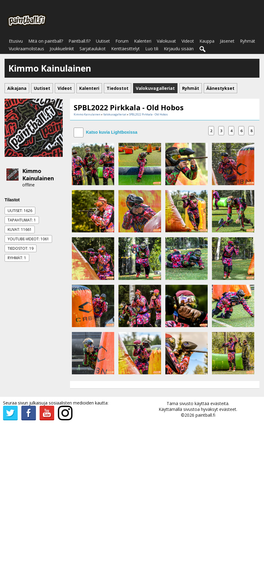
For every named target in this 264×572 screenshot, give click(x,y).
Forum (121, 41)
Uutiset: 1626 (20, 210)
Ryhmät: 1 (17, 257)
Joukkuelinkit (62, 48)
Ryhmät (247, 41)
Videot (187, 41)
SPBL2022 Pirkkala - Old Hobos (148, 114)
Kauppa (206, 41)
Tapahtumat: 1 (22, 220)
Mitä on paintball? (45, 41)
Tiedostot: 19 (20, 248)
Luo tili (151, 48)
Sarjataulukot (92, 48)
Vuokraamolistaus (26, 48)
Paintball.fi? (79, 41)
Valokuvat (166, 41)
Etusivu (16, 41)
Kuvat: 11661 (20, 229)
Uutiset (103, 41)
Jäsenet (227, 41)
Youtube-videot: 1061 (28, 239)
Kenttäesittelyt (125, 48)
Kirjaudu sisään (179, 48)
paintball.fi (205, 415)
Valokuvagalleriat (114, 114)
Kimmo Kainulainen (38, 174)
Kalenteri (142, 41)
